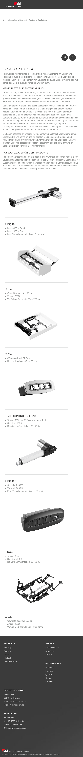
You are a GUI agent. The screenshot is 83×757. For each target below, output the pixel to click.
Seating (7, 651)
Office (6, 654)
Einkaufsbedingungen (25, 754)
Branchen (13, 20)
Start (5, 20)
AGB (14, 754)
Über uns (49, 667)
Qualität (48, 674)
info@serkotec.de (14, 724)
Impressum (6, 754)
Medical (7, 658)
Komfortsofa (42, 20)
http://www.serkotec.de (16, 728)
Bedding (7, 647)
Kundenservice (52, 647)
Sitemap (57, 754)
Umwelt (48, 678)
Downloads (50, 651)
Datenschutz (40, 754)
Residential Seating (27, 20)
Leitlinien (49, 671)
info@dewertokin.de (15, 705)
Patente (49, 754)
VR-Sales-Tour (10, 661)
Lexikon (48, 654)
